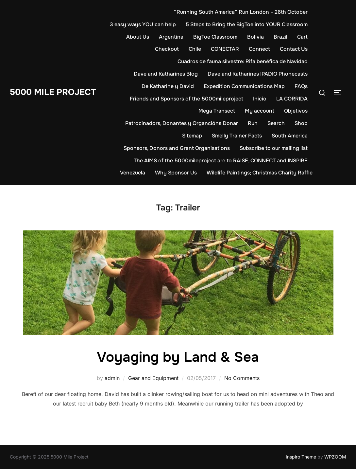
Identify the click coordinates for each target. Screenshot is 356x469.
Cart (302, 36)
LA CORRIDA (292, 98)
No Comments (242, 378)
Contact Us (294, 48)
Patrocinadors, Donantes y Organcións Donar (181, 123)
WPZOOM (335, 457)
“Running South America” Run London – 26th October (241, 12)
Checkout (167, 48)
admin (112, 378)
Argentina (171, 36)
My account (259, 110)
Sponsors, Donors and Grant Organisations (177, 148)
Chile (195, 48)
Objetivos (296, 110)
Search (276, 123)
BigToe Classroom (215, 36)
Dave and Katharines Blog (166, 73)
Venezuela (132, 172)
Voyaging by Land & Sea (178, 357)
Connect (259, 48)
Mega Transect (216, 110)
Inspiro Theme (301, 457)
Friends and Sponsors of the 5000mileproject (186, 98)
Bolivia (255, 36)
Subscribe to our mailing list (274, 148)
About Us (137, 36)
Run (253, 123)
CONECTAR (225, 48)
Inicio (259, 98)
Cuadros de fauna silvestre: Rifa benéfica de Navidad (243, 61)
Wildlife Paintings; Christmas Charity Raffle (260, 172)
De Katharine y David (168, 86)
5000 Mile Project (53, 92)
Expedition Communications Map (244, 86)
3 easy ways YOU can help (143, 24)
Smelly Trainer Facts (237, 135)
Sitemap (192, 135)
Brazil (280, 36)
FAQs (301, 86)
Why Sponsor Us (176, 172)
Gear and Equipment (153, 378)
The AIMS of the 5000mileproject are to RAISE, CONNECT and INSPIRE (221, 160)
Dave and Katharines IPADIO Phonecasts (258, 73)
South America (290, 135)
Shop (301, 123)
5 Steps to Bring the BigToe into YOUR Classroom (247, 24)
